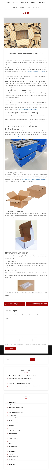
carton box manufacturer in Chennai (16, 412)
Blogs (26, 13)
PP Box (10, 443)
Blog (28, 7)
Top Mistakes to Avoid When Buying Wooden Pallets (19, 383)
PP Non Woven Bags (13, 446)
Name (6, 338)
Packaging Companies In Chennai (26, 51)
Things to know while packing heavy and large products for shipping (37, 304)
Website (36, 338)
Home (8, 2)
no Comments (29, 56)
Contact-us (36, 7)
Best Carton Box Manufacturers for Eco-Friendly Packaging (21, 378)
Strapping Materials (13, 454)
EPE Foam (11, 420)
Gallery (22, 7)
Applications (42, 2)
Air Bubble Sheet (12, 402)
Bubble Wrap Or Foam (13, 404)
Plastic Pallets (12, 441)
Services (33, 2)
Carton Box (11, 409)
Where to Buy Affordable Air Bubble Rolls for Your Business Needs (22, 375)
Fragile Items (11, 425)
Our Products (24, 2)
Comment (7, 318)
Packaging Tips (12, 435)
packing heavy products (14, 438)
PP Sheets (11, 448)
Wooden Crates (12, 461)
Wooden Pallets (12, 464)
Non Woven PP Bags (13, 428)
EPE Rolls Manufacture (13, 422)
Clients (15, 7)
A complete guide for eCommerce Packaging (26, 53)
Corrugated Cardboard (13, 417)
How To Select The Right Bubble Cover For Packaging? (13, 304)
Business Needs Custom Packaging (16, 407)
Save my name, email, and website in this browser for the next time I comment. (26, 344)
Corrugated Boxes (12, 415)
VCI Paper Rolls (12, 459)
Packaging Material (13, 433)
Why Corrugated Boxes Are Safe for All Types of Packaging (21, 380)
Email (21, 338)
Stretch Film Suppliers (13, 456)
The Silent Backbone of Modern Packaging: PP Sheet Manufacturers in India (24, 386)
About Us (15, 2)
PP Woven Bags (12, 451)
